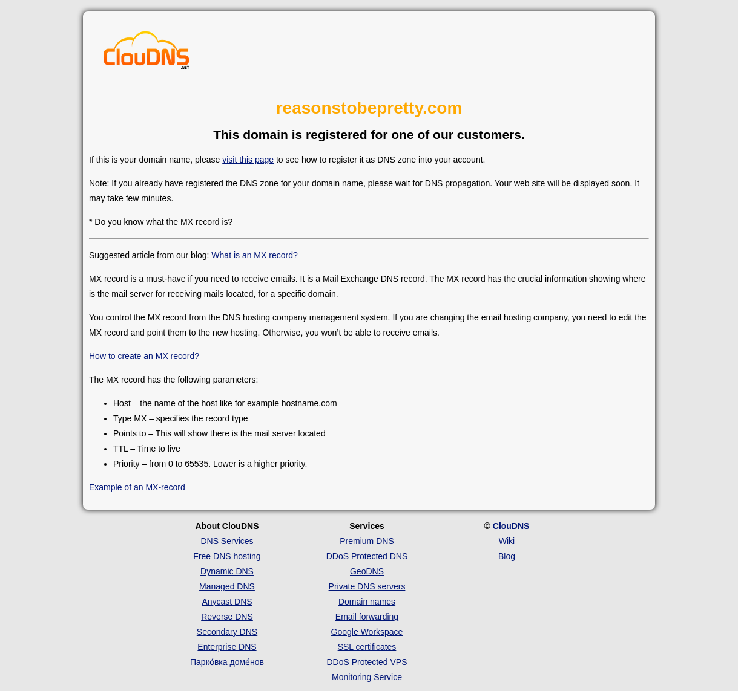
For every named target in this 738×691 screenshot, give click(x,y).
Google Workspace (367, 632)
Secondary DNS (227, 632)
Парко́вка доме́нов (227, 662)
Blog (506, 556)
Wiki (507, 541)
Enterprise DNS (226, 647)
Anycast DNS (227, 601)
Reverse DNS (227, 616)
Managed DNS (227, 586)
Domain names (366, 601)
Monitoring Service (367, 677)
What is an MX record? (254, 255)
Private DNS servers (367, 586)
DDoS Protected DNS (367, 556)
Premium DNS (367, 541)
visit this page (248, 159)
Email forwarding (366, 616)
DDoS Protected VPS (366, 662)
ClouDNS (511, 526)
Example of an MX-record (137, 487)
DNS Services (226, 541)
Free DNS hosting (226, 556)
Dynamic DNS (227, 571)
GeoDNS (367, 571)
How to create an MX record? (144, 356)
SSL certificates (367, 647)
